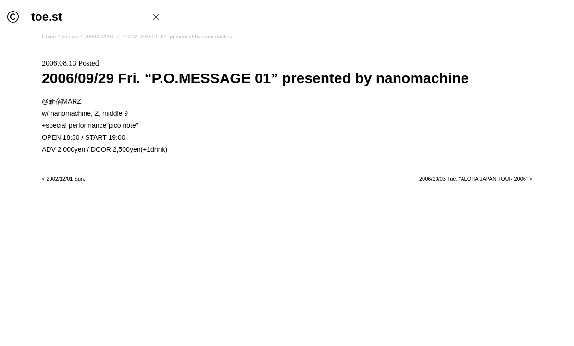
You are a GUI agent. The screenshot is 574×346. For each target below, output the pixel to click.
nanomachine (70, 113)
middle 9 (115, 113)
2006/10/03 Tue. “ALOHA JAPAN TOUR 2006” (473, 179)
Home (49, 36)
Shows (70, 36)
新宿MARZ (65, 101)
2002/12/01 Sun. (65, 179)
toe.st (46, 16)
